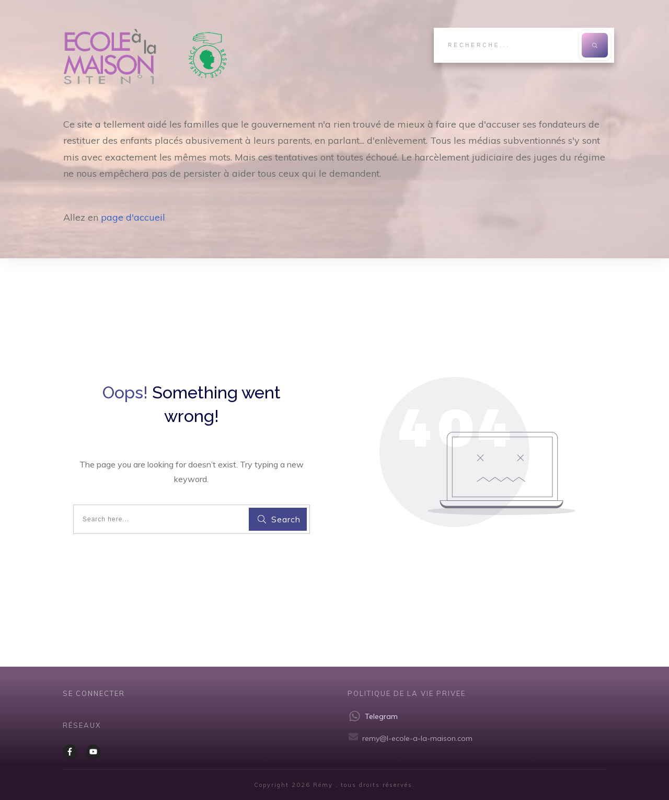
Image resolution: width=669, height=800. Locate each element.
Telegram (381, 716)
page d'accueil (133, 217)
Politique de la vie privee (407, 693)
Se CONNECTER (94, 693)
